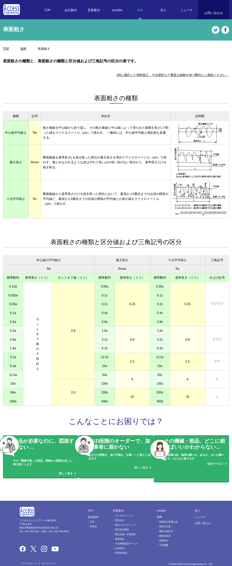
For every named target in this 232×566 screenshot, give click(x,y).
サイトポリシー (29, 559)
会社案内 (70, 10)
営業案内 (94, 10)
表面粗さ (163, 536)
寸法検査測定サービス (126, 539)
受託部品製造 (122, 525)
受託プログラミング (125, 521)
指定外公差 (165, 522)
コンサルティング (124, 511)
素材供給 (119, 535)
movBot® (120, 544)
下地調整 (163, 541)
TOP (47, 10)
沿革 (92, 518)
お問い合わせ (213, 13)
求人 (163, 10)
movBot (117, 10)
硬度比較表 (165, 532)
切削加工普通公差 (168, 518)
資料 (140, 10)
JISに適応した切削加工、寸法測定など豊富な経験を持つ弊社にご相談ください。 (172, 75)
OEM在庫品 (121, 549)
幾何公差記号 (166, 527)
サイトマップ (48, 559)
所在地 (93, 522)
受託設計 (119, 516)
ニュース (186, 10)
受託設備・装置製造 (125, 530)
